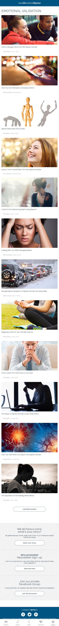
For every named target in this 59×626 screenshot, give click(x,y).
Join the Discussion (29, 593)
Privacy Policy (23, 619)
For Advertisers (33, 619)
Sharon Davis (7, 296)
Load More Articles (29, 509)
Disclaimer (52, 619)
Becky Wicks (7, 52)
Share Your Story (29, 543)
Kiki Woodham (7, 92)
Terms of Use (44, 619)
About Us (6, 619)
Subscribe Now (29, 569)
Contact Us (13, 619)
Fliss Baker (6, 133)
